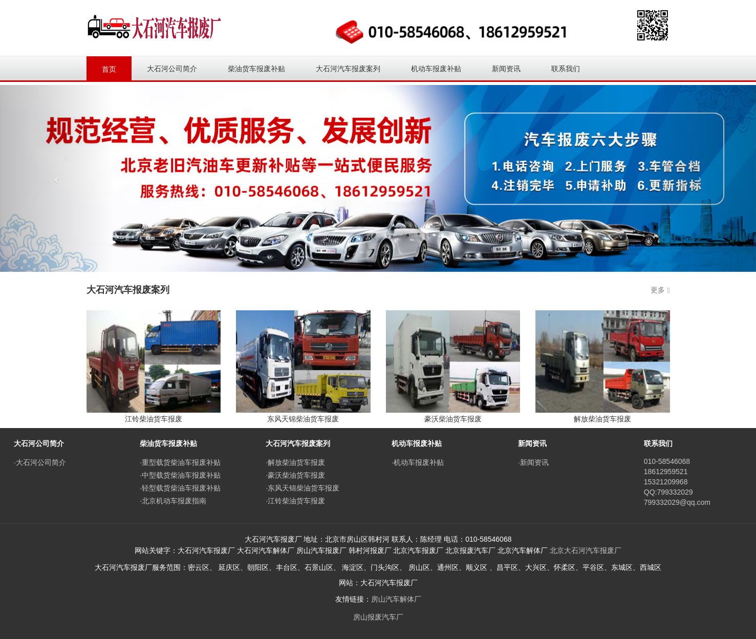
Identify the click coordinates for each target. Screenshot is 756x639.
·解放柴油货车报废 (295, 462)
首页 (109, 69)
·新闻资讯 (533, 462)
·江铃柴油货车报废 (295, 501)
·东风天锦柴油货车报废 (302, 488)
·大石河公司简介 (40, 462)
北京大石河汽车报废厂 (585, 550)
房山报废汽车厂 (378, 617)
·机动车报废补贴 (418, 462)
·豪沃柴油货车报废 (295, 475)
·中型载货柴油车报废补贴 (180, 475)
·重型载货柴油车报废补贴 (180, 462)
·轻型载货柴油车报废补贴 (180, 488)
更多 (658, 290)
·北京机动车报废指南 (173, 501)
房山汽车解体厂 (396, 599)
